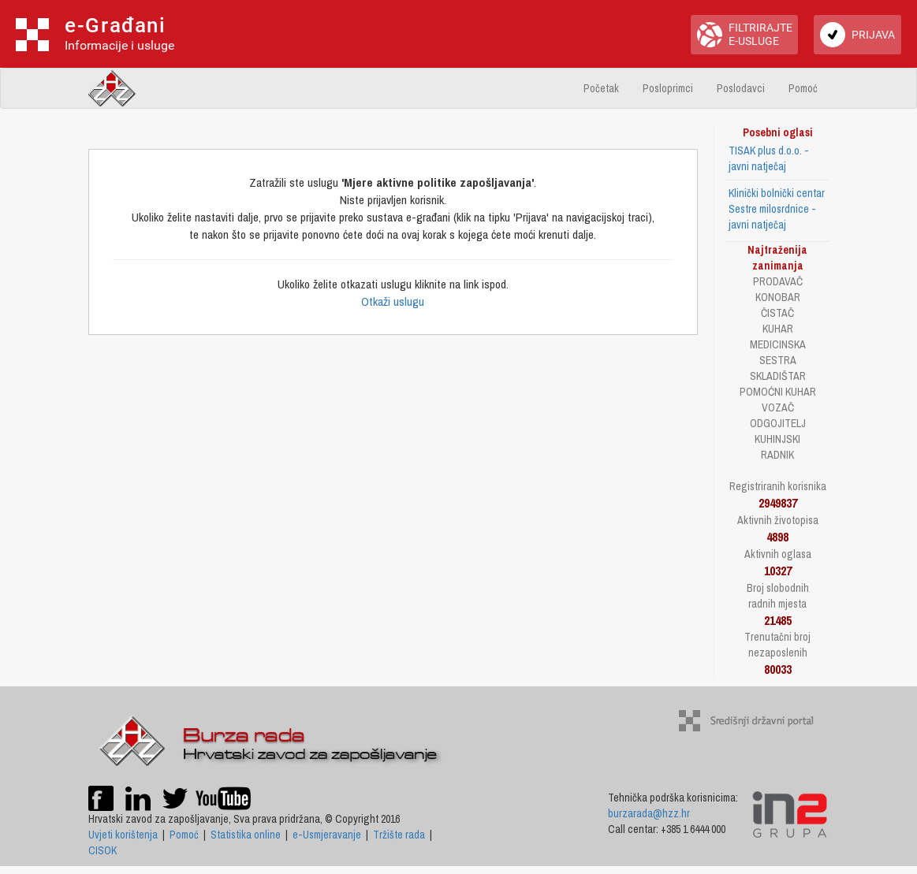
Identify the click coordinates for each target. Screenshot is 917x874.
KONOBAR (777, 297)
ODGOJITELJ (778, 423)
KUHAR (777, 329)
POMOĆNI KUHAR (778, 392)
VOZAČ (778, 407)
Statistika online (246, 835)
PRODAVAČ (778, 281)
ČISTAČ (777, 313)
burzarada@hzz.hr (649, 813)
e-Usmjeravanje (327, 835)
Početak (601, 88)
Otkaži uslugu (392, 301)
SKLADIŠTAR (778, 376)
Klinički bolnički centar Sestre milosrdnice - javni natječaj (777, 209)
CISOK (102, 850)
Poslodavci (741, 88)
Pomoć (803, 88)
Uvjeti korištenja (123, 835)
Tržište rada (399, 835)
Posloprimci (668, 88)
